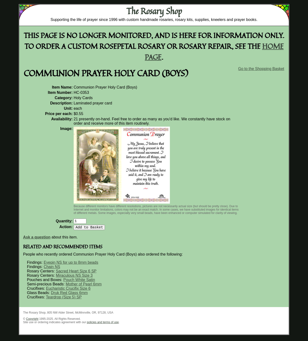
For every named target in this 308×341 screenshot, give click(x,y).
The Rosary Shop (154, 11)
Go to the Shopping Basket (261, 69)
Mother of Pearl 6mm (84, 286)
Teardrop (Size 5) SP (64, 299)
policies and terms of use (103, 324)
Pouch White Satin (79, 282)
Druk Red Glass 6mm (69, 295)
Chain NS (52, 269)
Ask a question (37, 239)
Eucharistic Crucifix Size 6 (68, 290)
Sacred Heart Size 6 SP (76, 273)
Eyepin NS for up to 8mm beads (71, 264)
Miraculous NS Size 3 (74, 277)
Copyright (32, 320)
